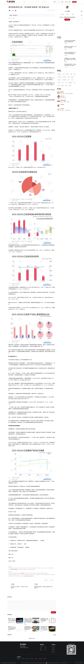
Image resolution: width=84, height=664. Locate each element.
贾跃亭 (67, 74)
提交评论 (53, 612)
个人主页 (67, 19)
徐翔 (71, 74)
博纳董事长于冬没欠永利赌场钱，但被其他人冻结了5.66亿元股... (70, 59)
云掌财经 (36, 658)
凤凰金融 (70, 82)
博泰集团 (64, 79)
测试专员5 (62, 96)
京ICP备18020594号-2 (63, 662)
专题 (30, 1)
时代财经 (23, 658)
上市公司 (41, 646)
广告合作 (53, 650)
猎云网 (27, 658)
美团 (59, 85)
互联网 (70, 85)
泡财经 (45, 658)
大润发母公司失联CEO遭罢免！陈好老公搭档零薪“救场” (70, 41)
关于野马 (53, 646)
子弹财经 (62, 104)
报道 (25, 2)
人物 (45, 647)
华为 (74, 82)
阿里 (63, 74)
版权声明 (53, 652)
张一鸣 (72, 79)
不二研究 (11, 10)
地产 (45, 646)
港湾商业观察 (63, 100)
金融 (66, 85)
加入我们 (53, 647)
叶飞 (63, 82)
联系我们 (53, 649)
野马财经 (62, 108)
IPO (40, 648)
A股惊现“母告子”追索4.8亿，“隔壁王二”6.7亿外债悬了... (70, 47)
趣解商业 (62, 91)
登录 (66, 1)
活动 (35, 1)
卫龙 (66, 82)
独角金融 (18, 658)
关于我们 (41, 1)
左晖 (68, 79)
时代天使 (59, 79)
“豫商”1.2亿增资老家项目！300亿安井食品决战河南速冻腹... (70, 53)
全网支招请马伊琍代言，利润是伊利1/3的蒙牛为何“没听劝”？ (70, 65)
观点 (45, 649)
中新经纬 (31, 658)
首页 (20, 1)
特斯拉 (62, 85)
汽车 (45, 648)
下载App (48, 2)
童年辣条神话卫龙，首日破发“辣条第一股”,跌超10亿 (28, 7)
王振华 (59, 82)
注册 (69, 1)
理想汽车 (59, 74)
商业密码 (40, 658)
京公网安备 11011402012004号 (52, 662)
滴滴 (74, 74)
